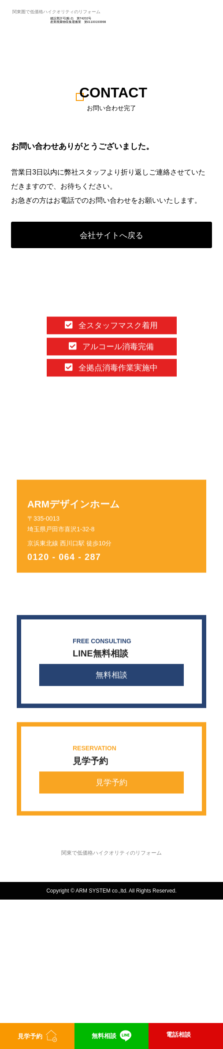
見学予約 (111, 782)
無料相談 (111, 675)
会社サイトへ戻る (111, 235)
